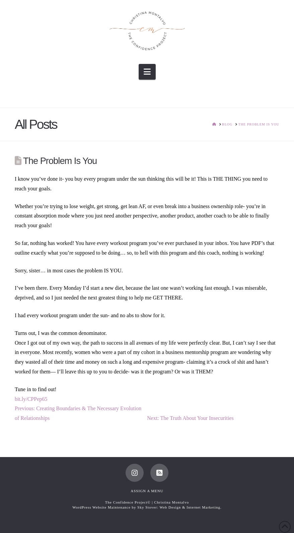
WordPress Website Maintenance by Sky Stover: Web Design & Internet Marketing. (147, 507)
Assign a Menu (147, 491)
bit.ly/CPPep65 (31, 399)
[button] (147, 72)
